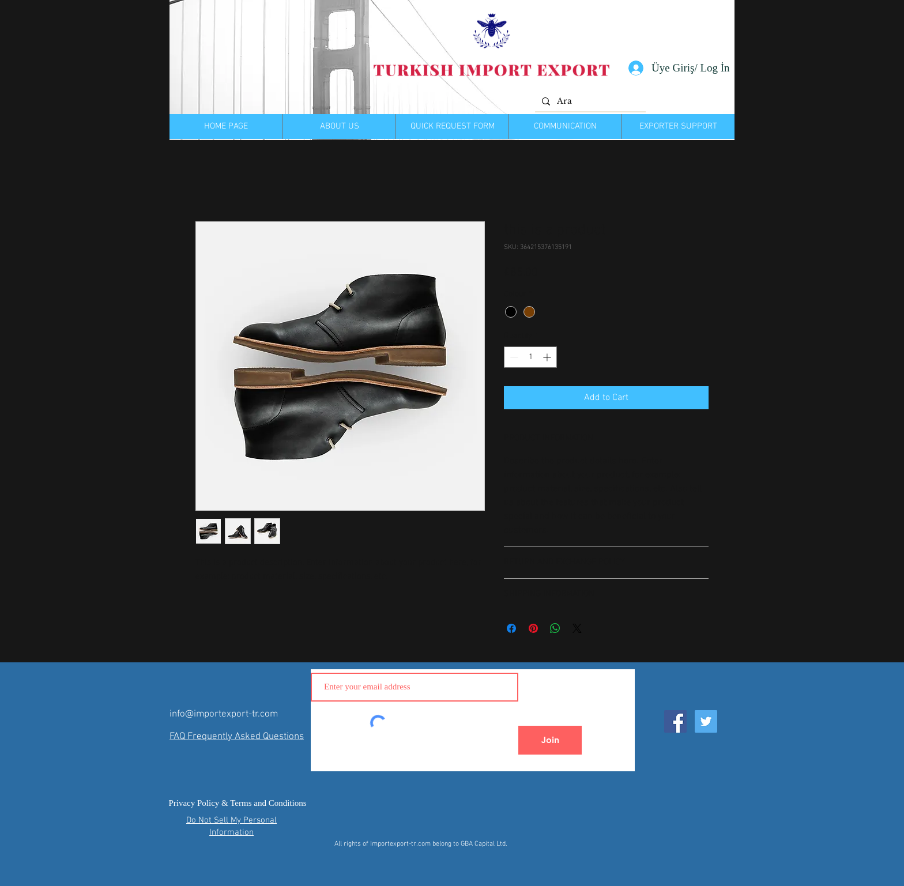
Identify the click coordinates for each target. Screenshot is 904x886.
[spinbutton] (530, 357)
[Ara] (589, 101)
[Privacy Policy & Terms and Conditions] (237, 803)
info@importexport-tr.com (224, 714)
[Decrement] (513, 357)
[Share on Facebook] (511, 628)
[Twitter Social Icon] (706, 721)
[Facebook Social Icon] (675, 721)
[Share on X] (577, 628)
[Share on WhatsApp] (555, 628)
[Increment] (548, 357)
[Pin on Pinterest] (533, 628)
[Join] (550, 740)
